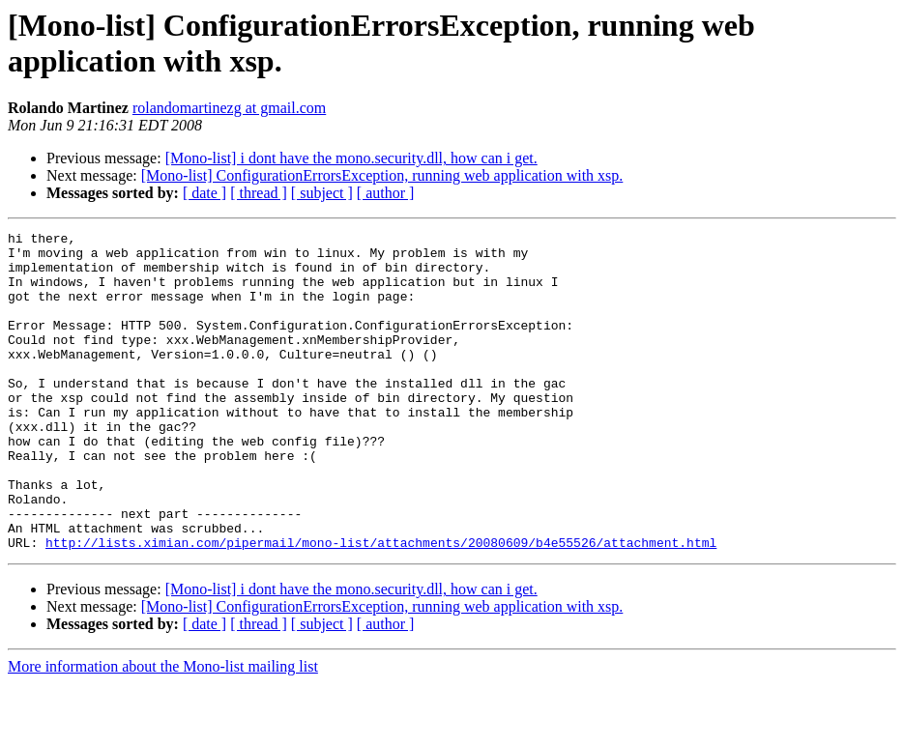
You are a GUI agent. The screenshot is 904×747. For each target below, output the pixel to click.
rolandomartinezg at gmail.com (229, 108)
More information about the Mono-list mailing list (163, 730)
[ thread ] (258, 193)
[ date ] (204, 193)
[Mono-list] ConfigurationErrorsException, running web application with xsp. (382, 175)
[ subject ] (322, 193)
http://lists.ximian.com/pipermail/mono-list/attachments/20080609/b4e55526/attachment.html (380, 606)
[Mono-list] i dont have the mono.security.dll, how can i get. (351, 158)
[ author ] (386, 193)
